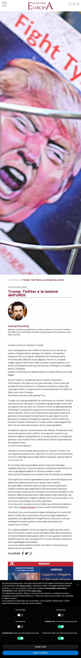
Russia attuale (27, 507)
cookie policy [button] (36, 591)
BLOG (18, 280)
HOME (11, 280)
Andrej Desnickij (18, 326)
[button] (78, 584)
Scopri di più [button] (40, 647)
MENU (4, 4)
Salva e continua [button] (40, 653)
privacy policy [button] (25, 586)
